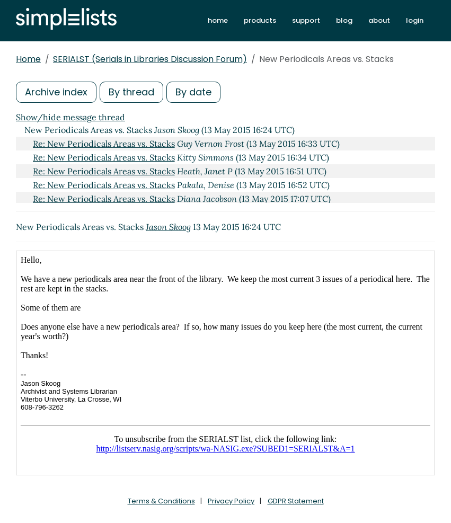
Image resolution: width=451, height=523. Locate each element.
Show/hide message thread (70, 117)
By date (193, 92)
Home (28, 59)
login (414, 20)
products (260, 20)
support (306, 20)
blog (344, 20)
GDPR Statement (296, 501)
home (218, 20)
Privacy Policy (231, 501)
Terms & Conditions (161, 501)
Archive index (56, 92)
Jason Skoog (168, 226)
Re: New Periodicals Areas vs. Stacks (104, 143)
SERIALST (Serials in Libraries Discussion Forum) (150, 59)
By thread (131, 92)
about (379, 20)
